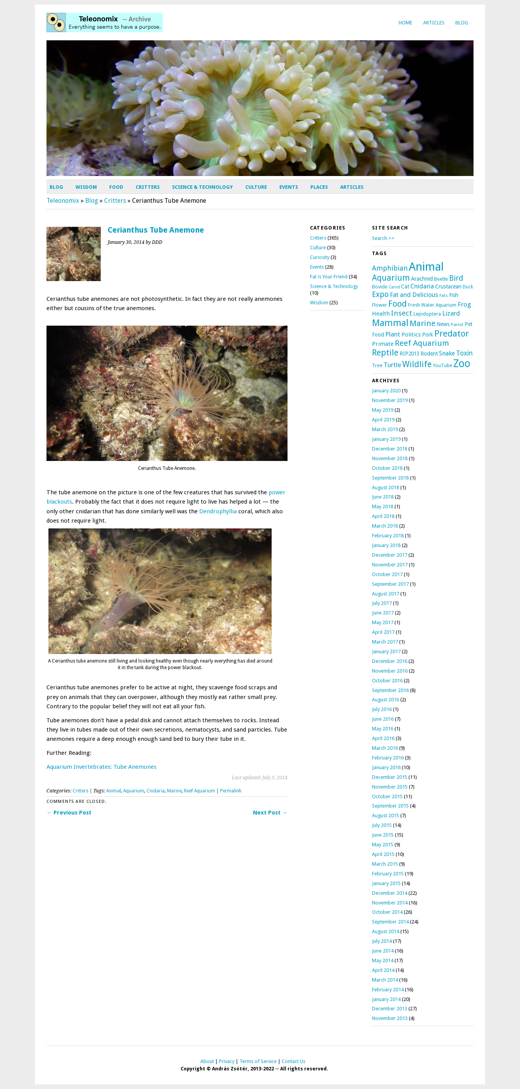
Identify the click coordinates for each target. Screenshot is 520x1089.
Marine (174, 791)
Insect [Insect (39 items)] (401, 313)
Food (116, 187)
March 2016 (385, 748)
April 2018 (383, 516)
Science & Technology (202, 187)
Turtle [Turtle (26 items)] (392, 365)
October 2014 (387, 912)
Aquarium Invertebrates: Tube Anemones (101, 766)
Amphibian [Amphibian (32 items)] (390, 268)
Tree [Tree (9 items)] (377, 365)
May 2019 (382, 410)
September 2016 (390, 690)
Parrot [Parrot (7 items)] (457, 324)
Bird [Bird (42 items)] (456, 278)
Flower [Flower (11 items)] (379, 305)
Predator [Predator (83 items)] (451, 333)
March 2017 (385, 642)
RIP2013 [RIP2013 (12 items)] (409, 353)
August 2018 (385, 487)
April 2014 (383, 970)
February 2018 (388, 535)
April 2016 (383, 738)
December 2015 (389, 777)
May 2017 (382, 622)
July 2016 (382, 709)
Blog (461, 23)
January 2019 (386, 439)
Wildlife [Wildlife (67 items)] (417, 364)
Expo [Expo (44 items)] (380, 294)
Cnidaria (155, 791)
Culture (256, 187)
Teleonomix (62, 200)
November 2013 (390, 1018)
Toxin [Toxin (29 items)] (464, 353)
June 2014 (383, 951)
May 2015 (382, 844)
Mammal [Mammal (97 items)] (390, 323)
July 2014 (382, 941)
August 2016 (385, 699)
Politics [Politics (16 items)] (411, 334)
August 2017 (385, 594)
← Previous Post (68, 812)
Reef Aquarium (199, 791)
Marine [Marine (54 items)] (423, 323)
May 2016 (382, 729)
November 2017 (390, 565)
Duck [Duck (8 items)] (468, 287)
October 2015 (387, 796)
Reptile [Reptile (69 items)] (385, 352)
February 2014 (388, 989)
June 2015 (383, 835)
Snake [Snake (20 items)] (447, 353)
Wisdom (86, 187)
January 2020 (386, 390)
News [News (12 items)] (443, 324)
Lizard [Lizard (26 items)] (451, 313)
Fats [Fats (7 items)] (443, 295)
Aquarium (133, 791)
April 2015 (383, 854)
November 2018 (390, 458)
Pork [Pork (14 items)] (427, 334)
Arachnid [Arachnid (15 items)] (422, 278)
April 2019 (383, 420)
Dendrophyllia (218, 511)
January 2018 (386, 545)
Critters (148, 187)
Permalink (230, 791)
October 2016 (387, 680)
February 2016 (388, 758)
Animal (113, 791)
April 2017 (383, 632)
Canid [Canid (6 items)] (394, 287)
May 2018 (382, 506)
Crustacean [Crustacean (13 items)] (448, 286)
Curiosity (319, 257)
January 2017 (386, 651)
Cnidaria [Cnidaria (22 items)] (422, 286)
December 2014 (389, 893)
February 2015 (388, 874)
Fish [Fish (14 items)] (453, 295)
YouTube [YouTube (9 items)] (442, 365)
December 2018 (389, 449)
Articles (433, 23)
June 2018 (383, 497)
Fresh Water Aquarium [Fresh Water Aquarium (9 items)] (432, 305)
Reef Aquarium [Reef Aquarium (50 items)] (422, 343)
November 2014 (390, 903)
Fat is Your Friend (329, 277)
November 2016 (390, 671)
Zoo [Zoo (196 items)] (461, 363)
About (207, 1061)
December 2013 (389, 1008)
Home (405, 23)
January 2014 (386, 999)
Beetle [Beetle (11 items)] (441, 279)
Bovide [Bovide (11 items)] (379, 287)
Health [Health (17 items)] (381, 313)
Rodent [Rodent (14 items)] (429, 353)
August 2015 (385, 815)
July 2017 (382, 603)
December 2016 (389, 661)
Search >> (383, 238)
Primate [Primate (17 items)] (383, 343)
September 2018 (390, 478)
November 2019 (390, 400)
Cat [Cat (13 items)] (405, 286)
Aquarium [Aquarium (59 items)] (391, 278)
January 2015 (386, 883)
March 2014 (385, 980)
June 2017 (383, 613)
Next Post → (270, 812)
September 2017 (390, 584)
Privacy (226, 1061)
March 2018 (385, 526)
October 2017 (387, 574)
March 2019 (385, 429)
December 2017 (389, 555)
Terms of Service (258, 1061)
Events (288, 187)
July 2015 (382, 825)
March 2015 (385, 864)
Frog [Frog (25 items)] (464, 304)
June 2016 (383, 719)
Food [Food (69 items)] (397, 304)
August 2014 (385, 931)
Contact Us (293, 1061)
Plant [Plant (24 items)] (392, 334)
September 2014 (390, 922)
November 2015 (390, 787)
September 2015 (390, 806)
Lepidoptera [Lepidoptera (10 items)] (427, 314)
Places (319, 187)
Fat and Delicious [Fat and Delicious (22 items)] (414, 295)
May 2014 (382, 960)
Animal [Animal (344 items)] (426, 266)
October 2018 (387, 468)
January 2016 (386, 767)
